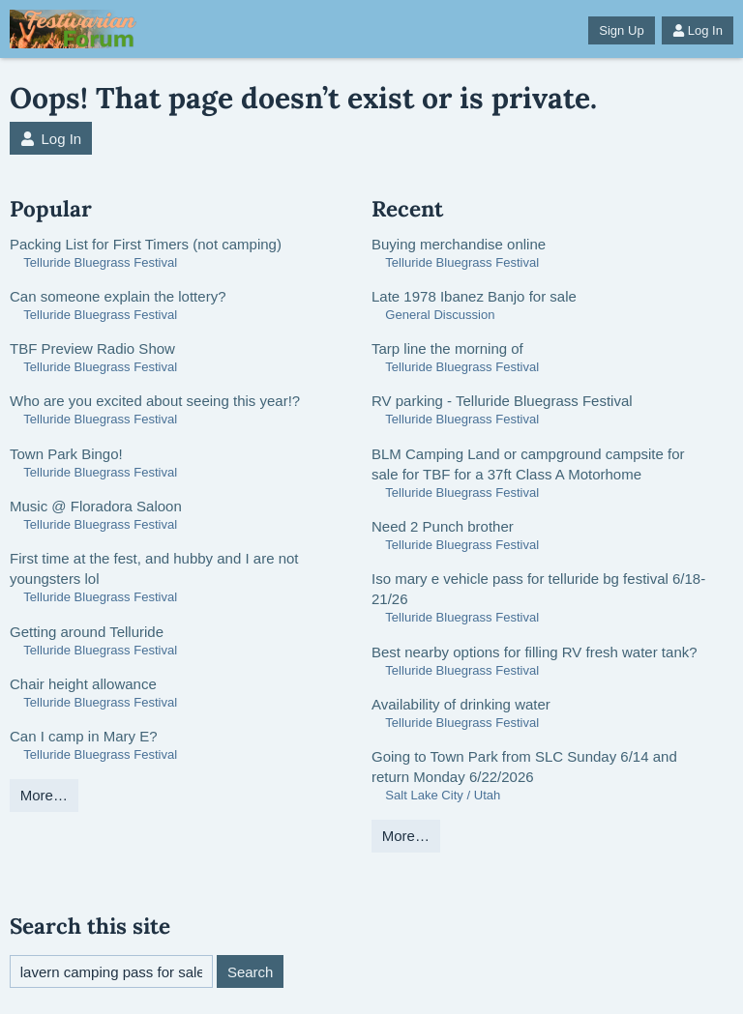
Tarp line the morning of (447, 348)
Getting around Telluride (86, 631)
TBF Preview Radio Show (92, 348)
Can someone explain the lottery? (117, 296)
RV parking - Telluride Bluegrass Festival (502, 400)
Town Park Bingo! (66, 454)
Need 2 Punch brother (443, 526)
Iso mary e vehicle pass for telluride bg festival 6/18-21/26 (538, 588)
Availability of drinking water (461, 704)
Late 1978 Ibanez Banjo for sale (474, 296)
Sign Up (621, 30)
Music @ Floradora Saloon (96, 506)
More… (44, 795)
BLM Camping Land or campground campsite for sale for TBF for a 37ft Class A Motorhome (528, 464)
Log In (697, 30)
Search (250, 972)
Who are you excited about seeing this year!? (155, 400)
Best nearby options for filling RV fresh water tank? (535, 652)
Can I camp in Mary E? (84, 736)
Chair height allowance (83, 684)
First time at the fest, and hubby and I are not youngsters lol (154, 568)
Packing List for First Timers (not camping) (146, 244)
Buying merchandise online (459, 244)
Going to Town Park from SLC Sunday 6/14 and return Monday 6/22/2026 (524, 766)
